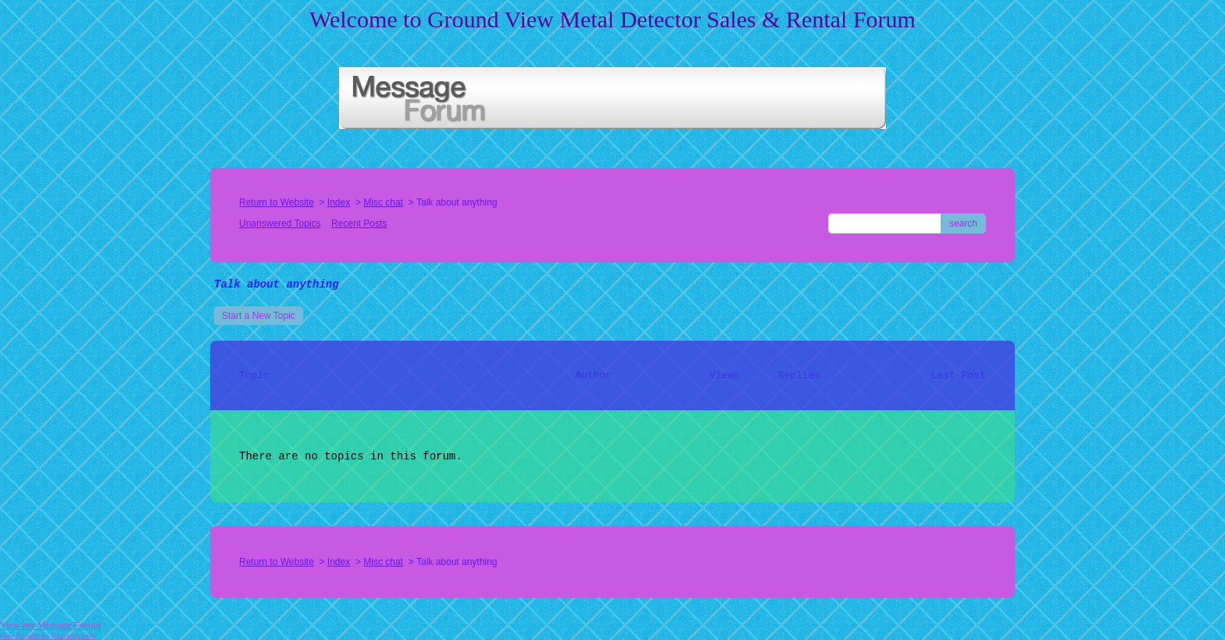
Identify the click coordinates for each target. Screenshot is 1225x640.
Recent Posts (359, 223)
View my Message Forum (50, 625)
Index (338, 202)
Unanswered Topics (280, 223)
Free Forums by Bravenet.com (47, 635)
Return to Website (276, 202)
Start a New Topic (258, 315)
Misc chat (383, 202)
